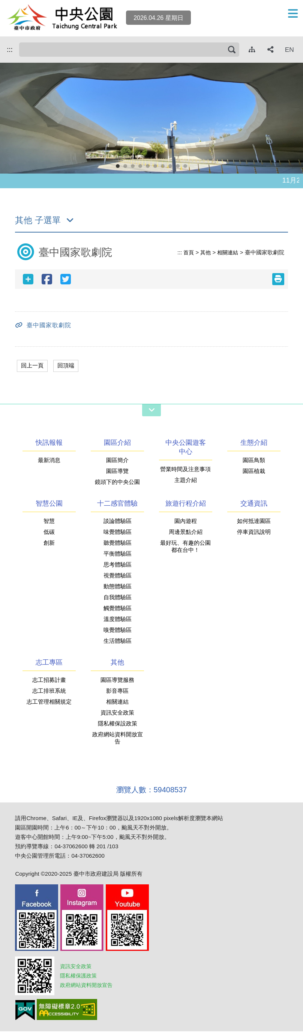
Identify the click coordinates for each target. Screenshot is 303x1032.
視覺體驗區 (118, 576)
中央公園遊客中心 (185, 448)
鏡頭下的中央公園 (117, 482)
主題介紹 (185, 480)
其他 (203, 252)
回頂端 (68, 366)
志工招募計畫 (49, 680)
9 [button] (179, 168)
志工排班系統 (49, 691)
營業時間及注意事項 (185, 470)
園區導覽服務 (117, 680)
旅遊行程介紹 (185, 504)
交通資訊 (253, 504)
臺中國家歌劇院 (44, 325)
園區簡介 (117, 461)
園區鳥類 (254, 461)
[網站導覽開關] (151, 411)
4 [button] (142, 168)
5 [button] (149, 168)
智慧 (49, 521)
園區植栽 (254, 471)
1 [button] (119, 168)
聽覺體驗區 (118, 543)
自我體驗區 (118, 598)
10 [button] (187, 168)
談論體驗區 (118, 521)
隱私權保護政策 (79, 976)
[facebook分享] (47, 279)
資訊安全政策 (117, 713)
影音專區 (117, 691)
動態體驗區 (118, 587)
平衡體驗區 (118, 554)
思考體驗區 (118, 565)
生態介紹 (253, 443)
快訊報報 (49, 443)
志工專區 (49, 663)
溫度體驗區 (118, 619)
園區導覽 (117, 471)
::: (9, 49)
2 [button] (127, 168)
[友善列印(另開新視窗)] (278, 279)
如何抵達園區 (254, 521)
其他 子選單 (46, 220)
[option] (151, 118)
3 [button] (134, 168)
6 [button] (157, 168)
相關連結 (227, 252)
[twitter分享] (65, 279)
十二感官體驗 (117, 504)
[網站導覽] (252, 49)
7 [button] (164, 168)
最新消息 (49, 461)
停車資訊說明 (254, 532)
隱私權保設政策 (117, 724)
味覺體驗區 (118, 532)
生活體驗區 (118, 641)
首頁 (186, 252)
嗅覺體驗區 (118, 630)
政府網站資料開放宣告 (117, 738)
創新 (49, 543)
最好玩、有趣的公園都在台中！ (185, 547)
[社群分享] (270, 49)
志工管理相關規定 (49, 702)
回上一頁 (33, 366)
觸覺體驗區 (118, 609)
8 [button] (172, 168)
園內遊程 (185, 521)
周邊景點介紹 (185, 532)
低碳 (49, 532)
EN (289, 49)
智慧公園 (49, 504)
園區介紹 (117, 443)
